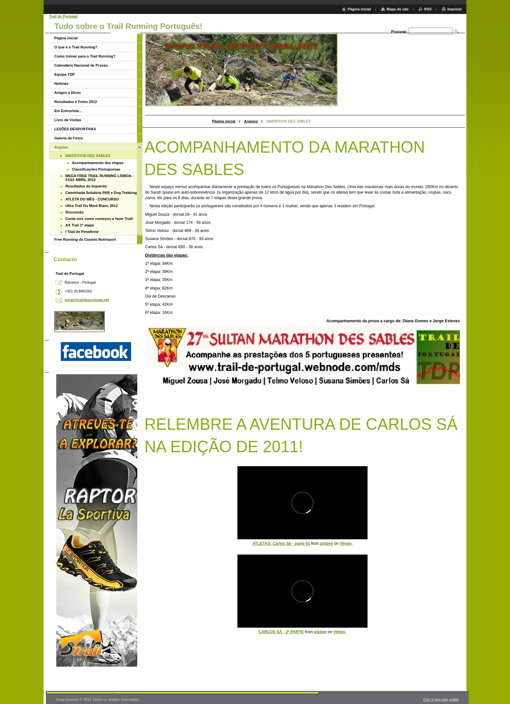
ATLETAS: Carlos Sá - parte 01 (281, 543)
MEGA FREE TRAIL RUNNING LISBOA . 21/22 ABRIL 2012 (99, 178)
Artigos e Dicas (67, 93)
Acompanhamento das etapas (98, 163)
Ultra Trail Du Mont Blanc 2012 (91, 206)
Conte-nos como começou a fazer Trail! (99, 219)
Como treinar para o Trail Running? (84, 56)
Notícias (61, 83)
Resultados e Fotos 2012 (75, 102)
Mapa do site (397, 9)
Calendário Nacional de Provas (81, 65)
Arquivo (251, 121)
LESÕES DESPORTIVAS (75, 129)
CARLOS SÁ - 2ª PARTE (281, 632)
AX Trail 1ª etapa (79, 225)
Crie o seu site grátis (441, 699)
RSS (428, 9)
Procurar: (399, 31)
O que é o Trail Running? (75, 47)
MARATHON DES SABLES (88, 156)
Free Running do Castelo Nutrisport (85, 239)
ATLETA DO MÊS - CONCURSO (92, 199)
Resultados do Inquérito (86, 186)
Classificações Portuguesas (96, 169)
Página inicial (223, 121)
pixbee (326, 543)
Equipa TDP (64, 74)
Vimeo (346, 543)
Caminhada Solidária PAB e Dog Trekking (101, 193)
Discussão (74, 212)
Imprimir (454, 9)
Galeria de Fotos (68, 138)
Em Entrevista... (68, 111)
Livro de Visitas (67, 120)
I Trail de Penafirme (82, 232)
